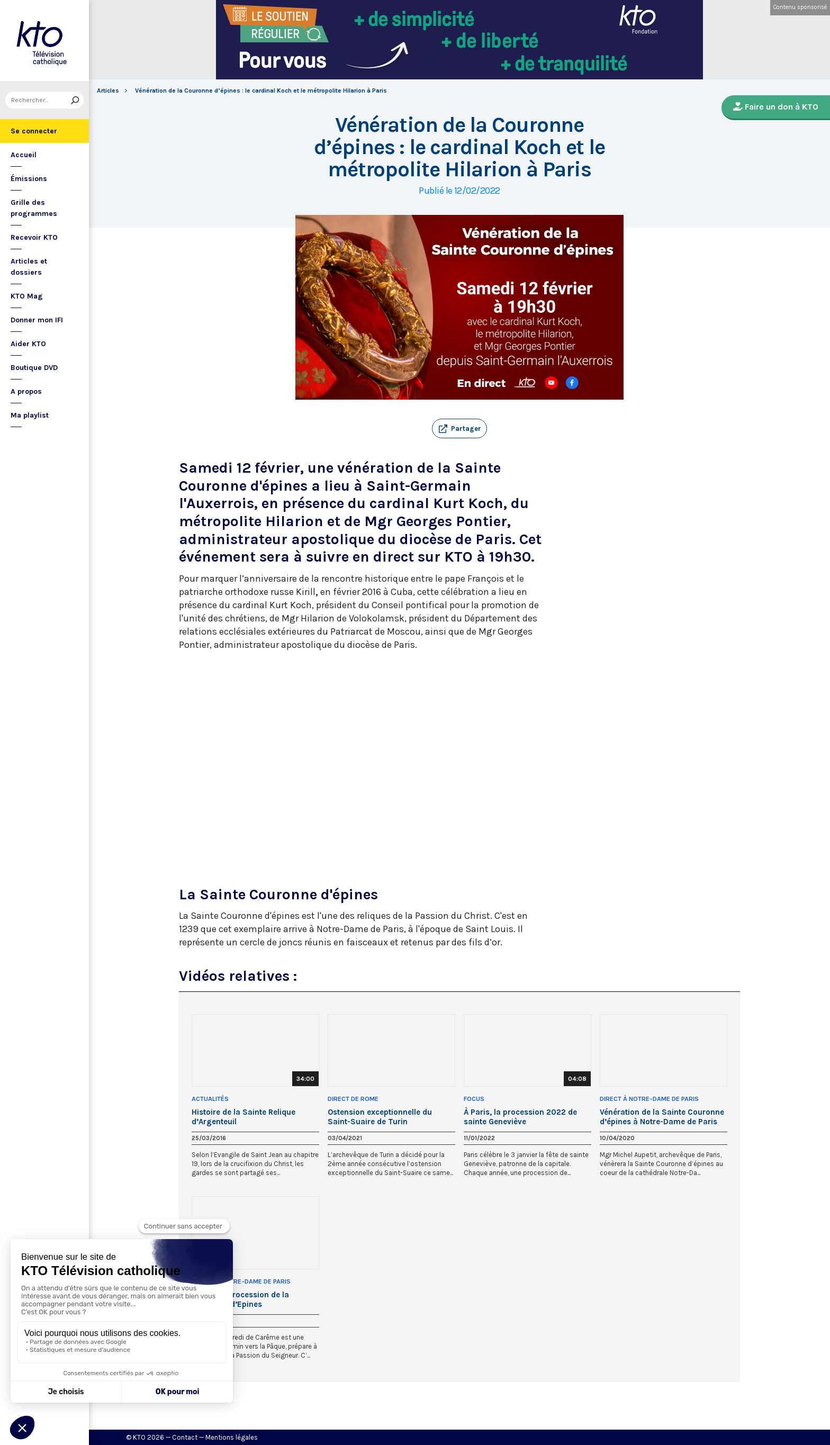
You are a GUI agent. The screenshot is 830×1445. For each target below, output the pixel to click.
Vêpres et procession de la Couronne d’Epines (240, 1299)
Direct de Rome (353, 1099)
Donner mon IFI (37, 319)
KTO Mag (27, 296)
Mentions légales (231, 1437)
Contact (184, 1437)
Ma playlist (30, 415)
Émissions (29, 178)
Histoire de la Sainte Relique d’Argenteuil (243, 1116)
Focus (474, 1099)
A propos (26, 391)
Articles (108, 90)
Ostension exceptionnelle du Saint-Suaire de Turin (380, 1116)
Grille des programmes (34, 208)
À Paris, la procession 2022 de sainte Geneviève (520, 1116)
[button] (459, 429)
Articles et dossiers (29, 267)
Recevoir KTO (34, 237)
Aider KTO (28, 343)
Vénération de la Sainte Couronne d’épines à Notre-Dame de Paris (662, 1116)
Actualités (210, 1099)
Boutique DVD (34, 367)
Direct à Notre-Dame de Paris (649, 1099)
